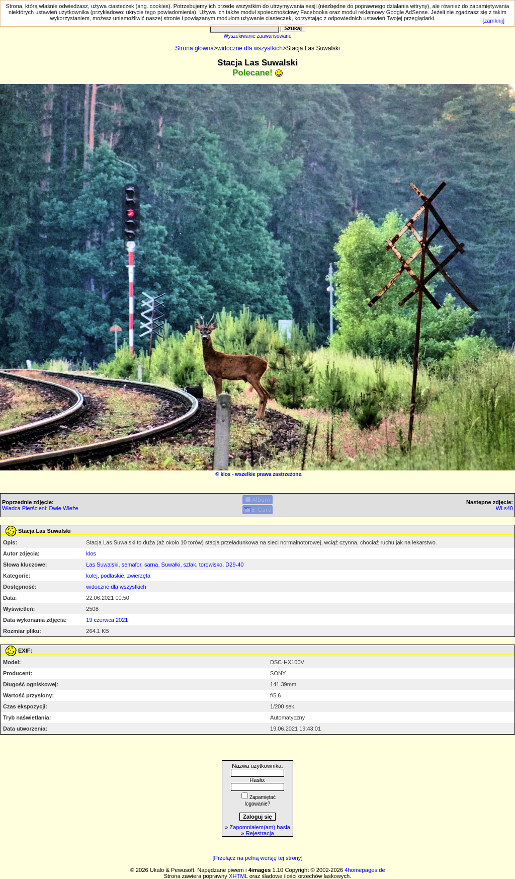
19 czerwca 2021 (107, 620)
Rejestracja (260, 833)
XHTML (238, 876)
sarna (151, 565)
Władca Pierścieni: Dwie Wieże (40, 508)
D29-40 (234, 565)
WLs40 (504, 508)
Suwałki (171, 565)
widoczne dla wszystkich (250, 48)
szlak (190, 565)
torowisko (210, 565)
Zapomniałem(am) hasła (259, 827)
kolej (92, 576)
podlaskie (112, 576)
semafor (131, 565)
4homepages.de (365, 870)
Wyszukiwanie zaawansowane (258, 36)
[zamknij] (493, 21)
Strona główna (194, 48)
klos (225, 474)
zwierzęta (138, 576)
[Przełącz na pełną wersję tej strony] (257, 858)
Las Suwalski (102, 565)
